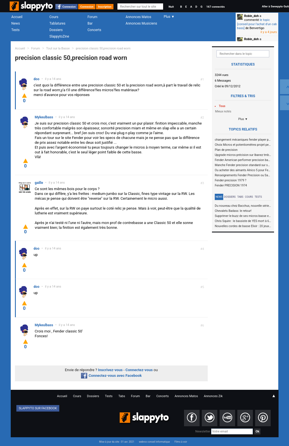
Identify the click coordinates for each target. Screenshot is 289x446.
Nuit (171, 6)
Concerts (94, 30)
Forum (92, 17)
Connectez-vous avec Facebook (111, 375)
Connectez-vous (139, 370)
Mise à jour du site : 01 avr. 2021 (116, 441)
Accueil (17, 17)
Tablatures (57, 23)
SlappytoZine (59, 36)
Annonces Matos (138, 17)
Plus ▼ (243, 119)
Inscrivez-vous (110, 370)
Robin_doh (251, 16)
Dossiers (56, 30)
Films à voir (180, 441)
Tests (15, 30)
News (15, 23)
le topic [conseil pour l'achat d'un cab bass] (257, 24)
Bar (90, 23)
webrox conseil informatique (154, 441)
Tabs (240, 196)
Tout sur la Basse (58, 48)
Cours (53, 17)
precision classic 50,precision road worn (103, 48)
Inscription (104, 6)
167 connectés (215, 6)
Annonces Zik (213, 396)
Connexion (69, 6)
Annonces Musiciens (141, 23)
